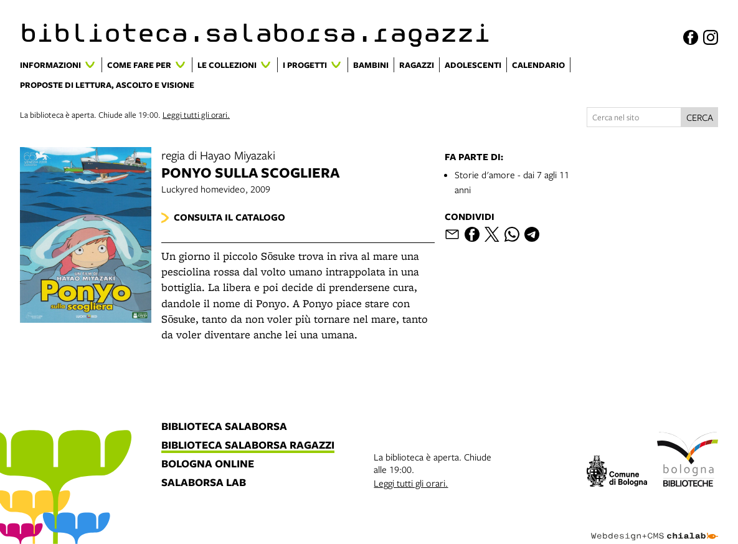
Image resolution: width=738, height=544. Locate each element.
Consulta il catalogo (229, 217)
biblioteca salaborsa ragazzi (247, 445)
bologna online (207, 464)
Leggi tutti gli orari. (196, 114)
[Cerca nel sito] (634, 117)
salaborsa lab (203, 483)
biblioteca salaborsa (224, 427)
